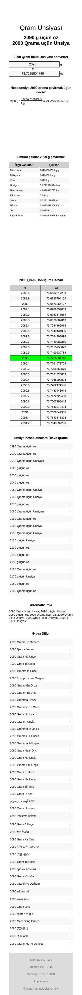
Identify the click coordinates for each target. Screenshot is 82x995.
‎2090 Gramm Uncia (22, 721)
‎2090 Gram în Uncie (22, 772)
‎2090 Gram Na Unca (23, 779)
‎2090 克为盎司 (19, 928)
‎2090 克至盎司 (19, 936)
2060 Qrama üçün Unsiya (26, 497)
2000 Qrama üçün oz (23, 453)
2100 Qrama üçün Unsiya (26, 526)
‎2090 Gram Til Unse (22, 663)
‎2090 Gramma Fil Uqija (24, 743)
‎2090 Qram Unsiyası (23, 808)
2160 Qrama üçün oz (23, 569)
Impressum (41, 981)
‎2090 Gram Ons (20, 906)
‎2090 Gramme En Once (25, 707)
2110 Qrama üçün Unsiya (26, 533)
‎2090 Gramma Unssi (23, 700)
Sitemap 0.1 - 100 (41, 959)
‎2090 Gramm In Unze (23, 671)
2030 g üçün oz (19, 475)
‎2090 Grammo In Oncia (24, 728)
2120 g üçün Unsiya (22, 540)
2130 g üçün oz (19, 547)
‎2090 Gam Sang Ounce (24, 921)
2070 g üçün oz (19, 504)
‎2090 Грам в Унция (22, 649)
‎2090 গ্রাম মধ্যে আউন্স (23, 816)
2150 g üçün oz (19, 562)
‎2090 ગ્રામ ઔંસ (20, 899)
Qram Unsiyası (41, 27)
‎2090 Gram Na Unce (23, 656)
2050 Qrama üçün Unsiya (26, 489)
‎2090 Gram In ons (21, 793)
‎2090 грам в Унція (21, 914)
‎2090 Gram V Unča (22, 876)
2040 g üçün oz (19, 482)
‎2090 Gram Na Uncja (23, 757)
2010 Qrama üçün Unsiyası (27, 460)
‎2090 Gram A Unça (22, 824)
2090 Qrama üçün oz (23, 518)
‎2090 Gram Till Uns (22, 786)
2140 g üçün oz (19, 554)
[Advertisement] (41, 10)
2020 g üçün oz (19, 468)
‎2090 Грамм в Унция (23, 869)
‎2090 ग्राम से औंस (19, 832)
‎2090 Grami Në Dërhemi (25, 883)
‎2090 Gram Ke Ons (22, 839)
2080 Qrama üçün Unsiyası (27, 511)
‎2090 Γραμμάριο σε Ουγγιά (27, 678)
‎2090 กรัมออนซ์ (19, 891)
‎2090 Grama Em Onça (24, 765)
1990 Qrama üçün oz (23, 446)
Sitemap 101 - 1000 (41, 967)
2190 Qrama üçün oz (23, 591)
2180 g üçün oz (19, 583)
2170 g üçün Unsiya (22, 576)
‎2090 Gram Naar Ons (23, 750)
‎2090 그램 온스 (19, 854)
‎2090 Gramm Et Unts (23, 692)
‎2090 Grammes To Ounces (27, 943)
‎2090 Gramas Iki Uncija (24, 736)
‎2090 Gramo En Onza (23, 685)
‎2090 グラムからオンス (24, 846)
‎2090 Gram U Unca (22, 714)
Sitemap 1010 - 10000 (41, 974)
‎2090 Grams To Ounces (25, 642)
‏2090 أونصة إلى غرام (22, 801)
